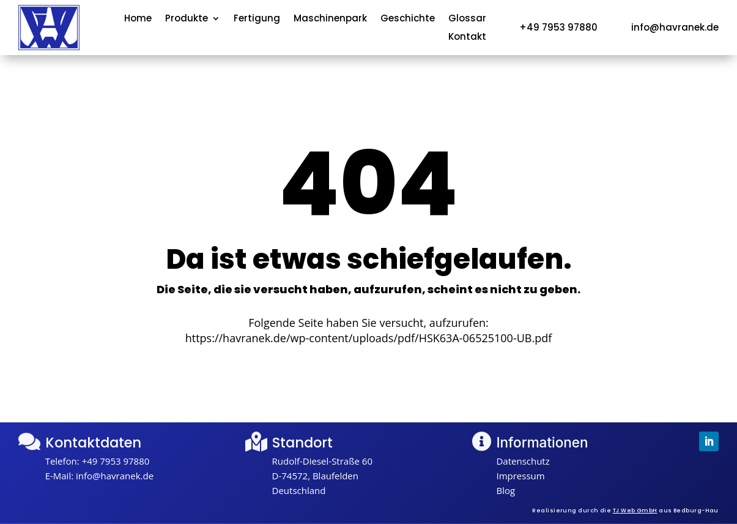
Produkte (186, 19)
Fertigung (257, 19)
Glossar (467, 19)
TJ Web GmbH (635, 510)
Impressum (520, 476)
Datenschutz (522, 461)
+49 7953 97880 (116, 461)
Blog (505, 490)
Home (138, 19)
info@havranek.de (115, 476)
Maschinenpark (330, 19)
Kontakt (467, 37)
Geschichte (407, 19)
